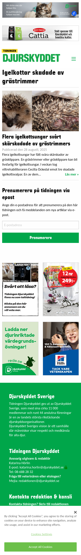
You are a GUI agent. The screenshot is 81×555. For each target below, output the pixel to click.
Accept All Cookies (40, 547)
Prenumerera (41, 237)
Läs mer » (72, 174)
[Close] (75, 512)
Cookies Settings (41, 534)
